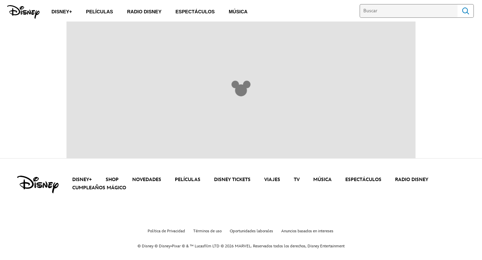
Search (466, 11)
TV (297, 179)
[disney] (38, 184)
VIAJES (272, 179)
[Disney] (23, 12)
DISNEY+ (82, 179)
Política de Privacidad (166, 231)
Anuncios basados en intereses (307, 231)
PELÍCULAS (187, 179)
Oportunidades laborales (251, 231)
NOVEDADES (146, 179)
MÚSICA (322, 179)
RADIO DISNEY (411, 179)
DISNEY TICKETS (232, 179)
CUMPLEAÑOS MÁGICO (99, 188)
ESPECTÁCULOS (363, 179)
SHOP (112, 179)
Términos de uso (207, 231)
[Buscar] (408, 11)
